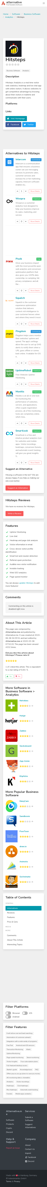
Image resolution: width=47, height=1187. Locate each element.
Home (5, 14)
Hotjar (23, 715)
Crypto (9, 1128)
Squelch (20, 298)
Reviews (11, 912)
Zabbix (23, 730)
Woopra (20, 198)
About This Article (15, 940)
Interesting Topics (14, 944)
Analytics (9, 17)
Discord (9, 1132)
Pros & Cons (12, 921)
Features (11, 917)
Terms (8, 1181)
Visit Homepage (18, 118)
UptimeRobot (23, 370)
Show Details (35, 191)
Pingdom (21, 331)
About (28, 1145)
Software (16, 14)
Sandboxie (25, 816)
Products (10, 1124)
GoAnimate (25, 876)
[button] (43, 3)
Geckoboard (25, 746)
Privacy (17, 1181)
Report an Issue (13, 1148)
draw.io (23, 846)
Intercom (21, 159)
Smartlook (22, 430)
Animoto (24, 861)
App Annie (25, 761)
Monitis (20, 391)
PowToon (24, 831)
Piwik (19, 259)
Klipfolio (24, 776)
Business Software (32, 14)
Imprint (28, 1153)
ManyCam (24, 801)
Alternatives (12, 908)
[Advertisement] (23, 28)
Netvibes (24, 700)
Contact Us (30, 1149)
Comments (11, 935)
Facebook (15, 124)
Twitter (30, 124)
